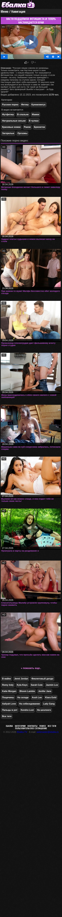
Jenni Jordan (21, 678)
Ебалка (9, 725)
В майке (6, 678)
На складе (22, 697)
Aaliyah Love (9, 704)
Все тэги (52, 725)
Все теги (6, 716)
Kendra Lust (27, 710)
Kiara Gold (50, 697)
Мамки (35, 114)
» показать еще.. (31, 668)
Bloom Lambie (27, 691)
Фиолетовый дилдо (42, 678)
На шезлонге (44, 710)
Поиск (42, 725)
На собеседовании (29, 704)
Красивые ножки (11, 127)
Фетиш (25, 104)
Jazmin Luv (52, 685)
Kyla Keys (22, 685)
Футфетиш (8, 114)
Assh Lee (37, 697)
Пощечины (8, 697)
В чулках (34, 121)
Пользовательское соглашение (31, 728)
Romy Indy (8, 685)
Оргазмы (22, 133)
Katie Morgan (9, 691)
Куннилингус (38, 104)
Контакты (32, 725)
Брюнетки (39, 127)
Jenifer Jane (44, 691)
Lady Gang (49, 704)
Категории (20, 725)
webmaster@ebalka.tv (48, 732)
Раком (27, 127)
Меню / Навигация (13, 11)
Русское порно (10, 104)
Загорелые (8, 133)
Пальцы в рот (9, 710)
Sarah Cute (37, 685)
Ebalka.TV (22, 732)
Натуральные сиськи (14, 121)
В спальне (23, 114)
